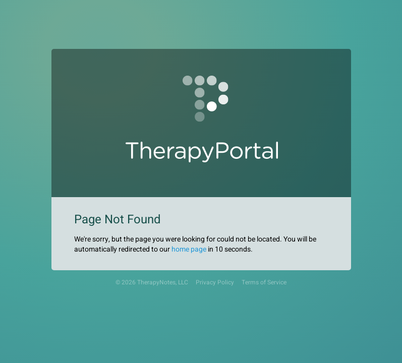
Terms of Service (264, 282)
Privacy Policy (215, 282)
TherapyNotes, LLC (162, 282)
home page (188, 249)
